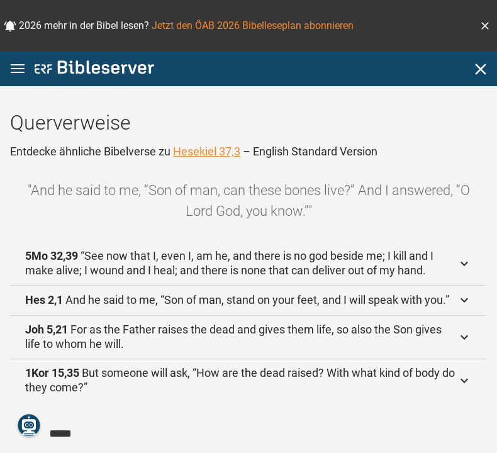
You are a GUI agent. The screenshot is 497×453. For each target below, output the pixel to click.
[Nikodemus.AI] (29, 425)
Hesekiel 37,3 (206, 151)
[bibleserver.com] (94, 69)
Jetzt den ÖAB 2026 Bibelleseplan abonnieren (253, 25)
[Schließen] (480, 69)
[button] (485, 26)
